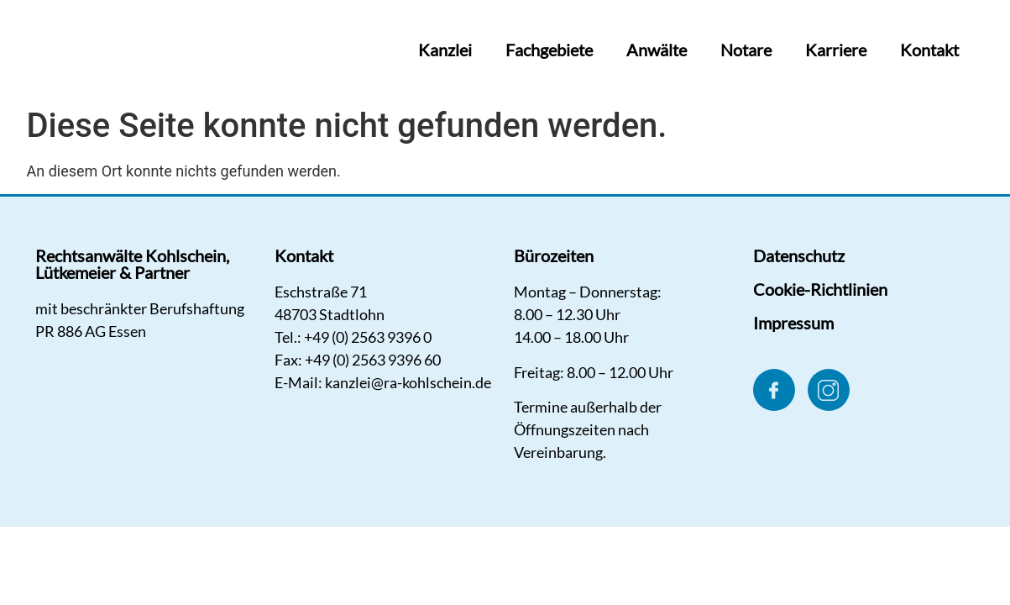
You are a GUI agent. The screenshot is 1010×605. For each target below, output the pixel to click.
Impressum (793, 323)
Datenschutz (799, 255)
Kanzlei (445, 49)
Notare (746, 49)
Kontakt (929, 49)
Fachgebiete (549, 49)
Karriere (835, 49)
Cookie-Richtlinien (820, 289)
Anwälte (656, 49)
